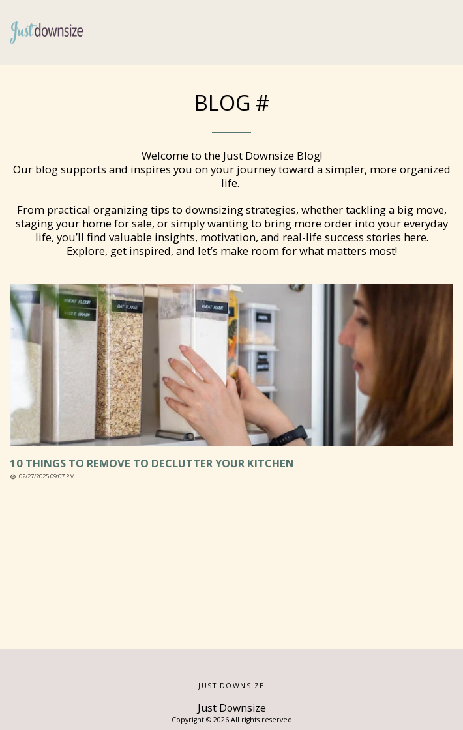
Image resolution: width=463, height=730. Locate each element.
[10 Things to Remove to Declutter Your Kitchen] (231, 464)
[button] (445, 33)
